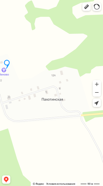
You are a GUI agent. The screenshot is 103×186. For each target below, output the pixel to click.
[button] (86, 7)
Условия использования (60, 183)
